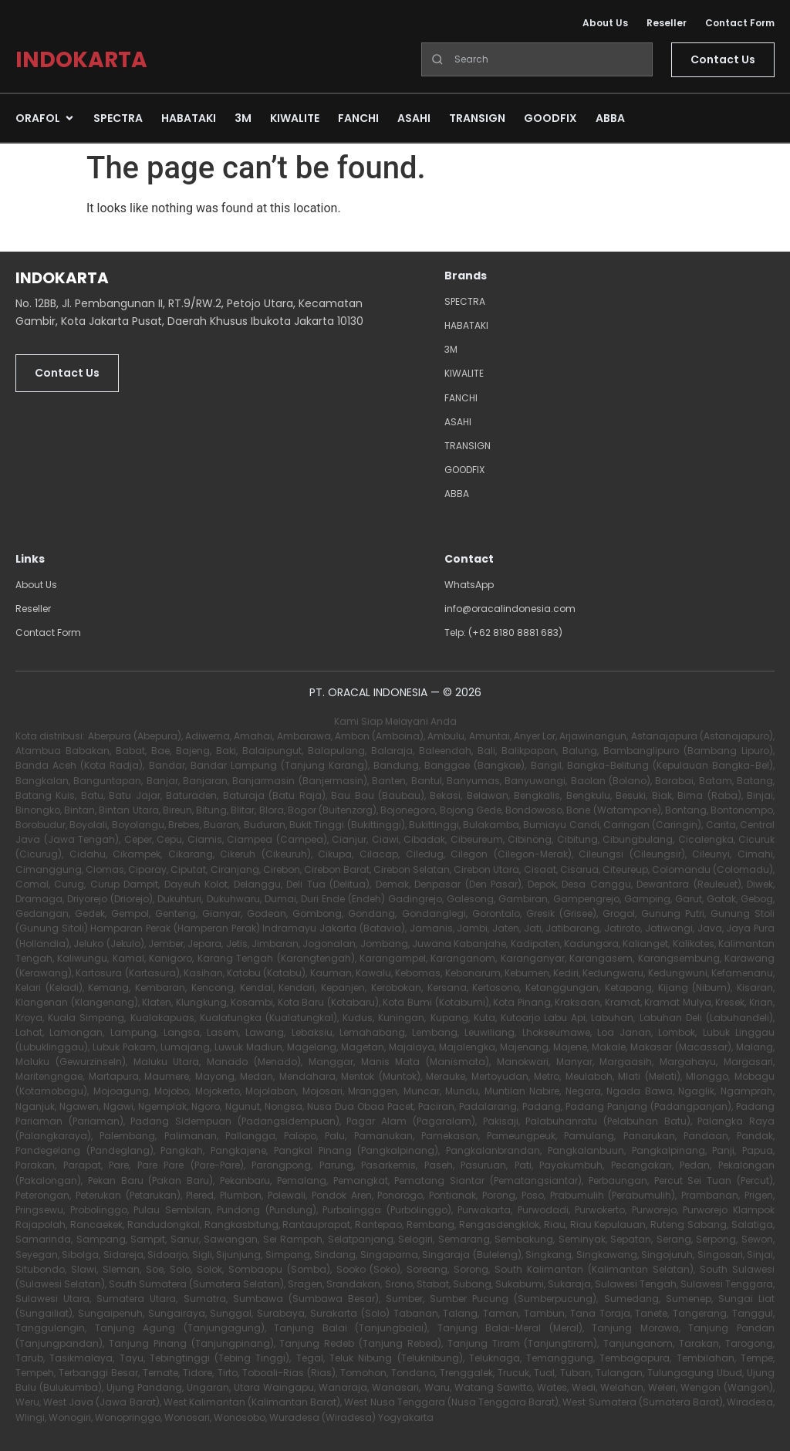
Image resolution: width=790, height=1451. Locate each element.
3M (450, 349)
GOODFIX (464, 469)
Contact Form (740, 22)
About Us (605, 22)
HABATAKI (466, 325)
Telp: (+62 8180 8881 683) (503, 632)
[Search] (537, 59)
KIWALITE (464, 373)
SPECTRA (464, 301)
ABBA (456, 493)
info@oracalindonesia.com (510, 608)
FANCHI (461, 397)
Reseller (667, 22)
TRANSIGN (467, 445)
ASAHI (457, 421)
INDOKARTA (81, 60)
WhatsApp (469, 584)
